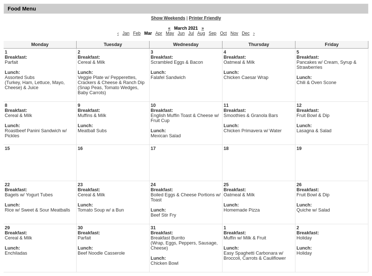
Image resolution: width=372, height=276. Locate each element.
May (170, 33)
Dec (245, 33)
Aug (201, 33)
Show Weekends (168, 18)
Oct (223, 33)
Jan (125, 33)
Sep (212, 33)
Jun (180, 33)
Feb (137, 33)
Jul (191, 33)
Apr (158, 33)
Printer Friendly (205, 18)
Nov (234, 33)
